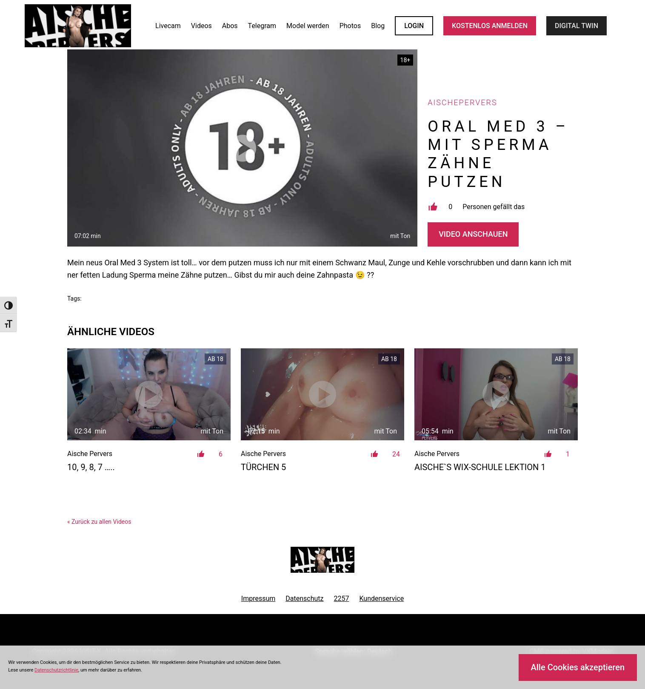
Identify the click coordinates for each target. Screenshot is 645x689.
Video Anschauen (473, 234)
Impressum (258, 598)
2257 (341, 598)
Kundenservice (382, 598)
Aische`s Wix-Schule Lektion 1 (480, 467)
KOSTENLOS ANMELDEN (490, 26)
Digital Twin (576, 26)
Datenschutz (304, 598)
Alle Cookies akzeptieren (578, 667)
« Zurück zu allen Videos (99, 521)
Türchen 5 (263, 467)
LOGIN (414, 26)
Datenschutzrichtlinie (56, 670)
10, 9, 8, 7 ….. (91, 467)
